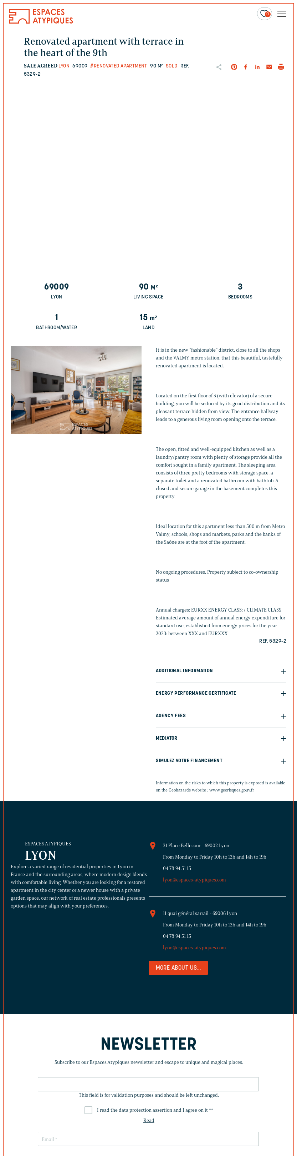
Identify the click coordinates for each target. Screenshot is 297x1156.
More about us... (178, 968)
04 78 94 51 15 (177, 868)
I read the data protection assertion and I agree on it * (155, 1110)
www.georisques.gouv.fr (231, 790)
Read (148, 1120)
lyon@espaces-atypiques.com (194, 880)
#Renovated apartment (118, 66)
